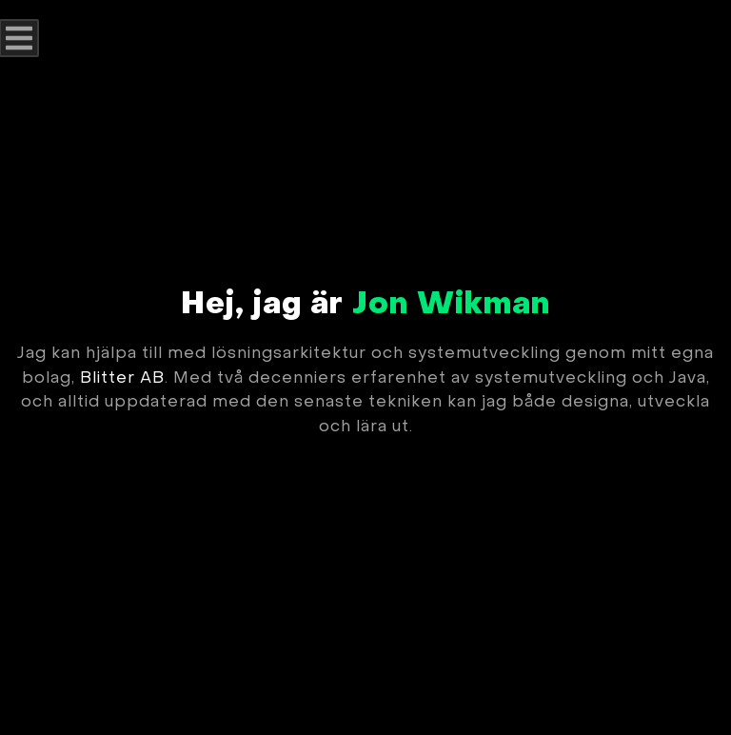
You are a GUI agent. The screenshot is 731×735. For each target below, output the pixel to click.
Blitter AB (122, 379)
